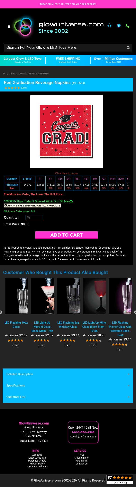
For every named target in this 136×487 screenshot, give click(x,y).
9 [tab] (86, 356)
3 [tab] (50, 356)
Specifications (15, 385)
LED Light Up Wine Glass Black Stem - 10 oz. (94, 326)
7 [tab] (74, 356)
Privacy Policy (37, 464)
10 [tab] (92, 356)
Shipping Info (81, 458)
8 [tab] (80, 356)
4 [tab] (56, 356)
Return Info (81, 461)
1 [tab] (39, 356)
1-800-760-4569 (83, 432)
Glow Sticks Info (37, 458)
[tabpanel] (16, 312)
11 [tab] (97, 356)
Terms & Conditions (37, 466)
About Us (37, 455)
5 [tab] (62, 356)
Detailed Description (19, 374)
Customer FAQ (15, 397)
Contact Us (81, 464)
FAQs (81, 455)
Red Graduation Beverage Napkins (30, 73)
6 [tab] (68, 356)
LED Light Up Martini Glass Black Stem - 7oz (42, 326)
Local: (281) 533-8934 (83, 436)
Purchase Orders (37, 461)
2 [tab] (45, 356)
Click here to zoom (66, 173)
